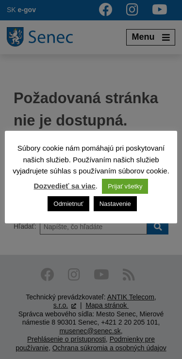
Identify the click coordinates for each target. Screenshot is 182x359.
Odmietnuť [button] (68, 203)
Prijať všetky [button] (125, 186)
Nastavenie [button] (115, 203)
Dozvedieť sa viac (65, 186)
